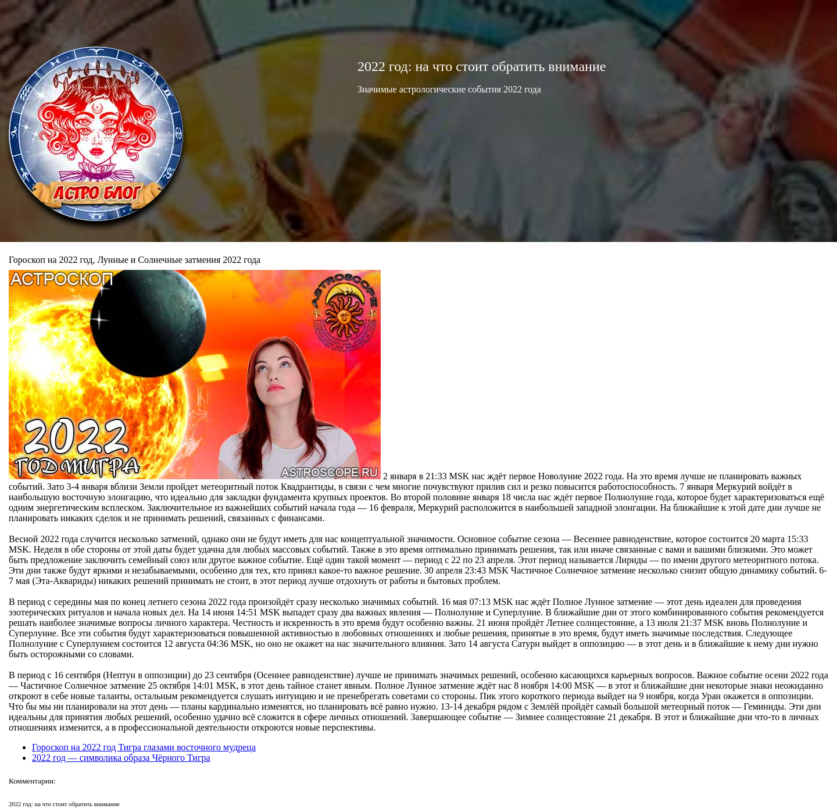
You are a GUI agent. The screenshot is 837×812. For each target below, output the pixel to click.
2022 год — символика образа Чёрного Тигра (121, 758)
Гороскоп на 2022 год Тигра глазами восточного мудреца (144, 747)
